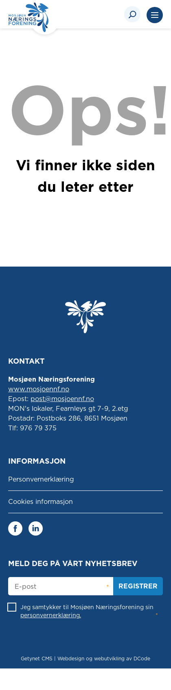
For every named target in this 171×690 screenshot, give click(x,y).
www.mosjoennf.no (38, 389)
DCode (142, 658)
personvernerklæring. (50, 615)
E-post (25, 587)
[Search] (132, 14)
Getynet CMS (37, 658)
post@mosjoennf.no (62, 399)
